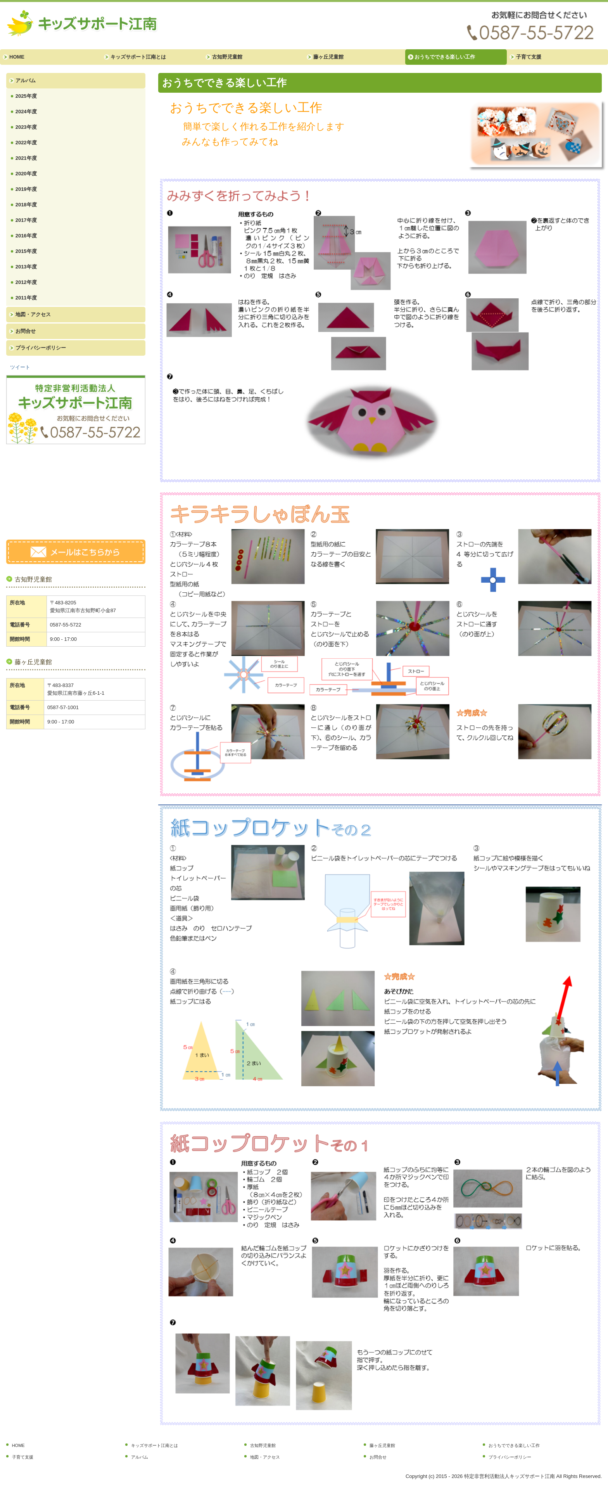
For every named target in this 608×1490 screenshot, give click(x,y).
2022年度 (26, 142)
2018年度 (26, 205)
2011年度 (26, 298)
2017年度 (26, 220)
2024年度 (26, 111)
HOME (16, 57)
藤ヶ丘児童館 (328, 57)
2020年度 (26, 174)
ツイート (20, 367)
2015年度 (26, 251)
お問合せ (26, 331)
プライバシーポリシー (41, 348)
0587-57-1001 (63, 707)
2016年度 (26, 236)
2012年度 (26, 282)
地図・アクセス (33, 314)
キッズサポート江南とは (138, 57)
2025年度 (26, 96)
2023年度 (26, 127)
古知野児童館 (227, 57)
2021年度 (26, 158)
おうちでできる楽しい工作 (445, 57)
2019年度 (26, 189)
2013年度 (26, 267)
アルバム (26, 80)
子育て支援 (528, 57)
